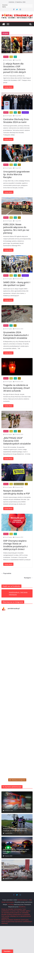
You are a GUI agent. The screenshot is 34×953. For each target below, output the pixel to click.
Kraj (11, 56)
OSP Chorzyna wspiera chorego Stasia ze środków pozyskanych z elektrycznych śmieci (15, 545)
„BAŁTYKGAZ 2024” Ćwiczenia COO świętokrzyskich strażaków (17, 440)
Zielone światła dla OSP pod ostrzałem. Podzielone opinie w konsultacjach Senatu (16, 851)
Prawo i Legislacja (18, 484)
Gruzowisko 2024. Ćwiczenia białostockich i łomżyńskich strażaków (16, 335)
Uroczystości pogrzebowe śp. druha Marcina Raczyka (16, 174)
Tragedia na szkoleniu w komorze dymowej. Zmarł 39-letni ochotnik (16, 388)
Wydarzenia (25, 112)
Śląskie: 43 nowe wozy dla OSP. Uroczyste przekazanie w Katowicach (15, 875)
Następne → (28, 578)
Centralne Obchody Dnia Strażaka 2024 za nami (16, 121)
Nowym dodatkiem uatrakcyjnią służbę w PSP (16, 492)
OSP (15, 56)
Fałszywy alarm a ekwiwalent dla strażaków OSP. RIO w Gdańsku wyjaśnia (17, 807)
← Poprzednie (6, 573)
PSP (19, 112)
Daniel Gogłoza (8, 60)
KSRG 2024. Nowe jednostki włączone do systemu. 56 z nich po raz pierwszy (16, 228)
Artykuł (6, 56)
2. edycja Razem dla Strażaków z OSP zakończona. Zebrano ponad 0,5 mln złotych (14, 68)
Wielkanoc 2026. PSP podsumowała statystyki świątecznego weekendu (15, 830)
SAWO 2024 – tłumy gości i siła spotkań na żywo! (16, 284)
